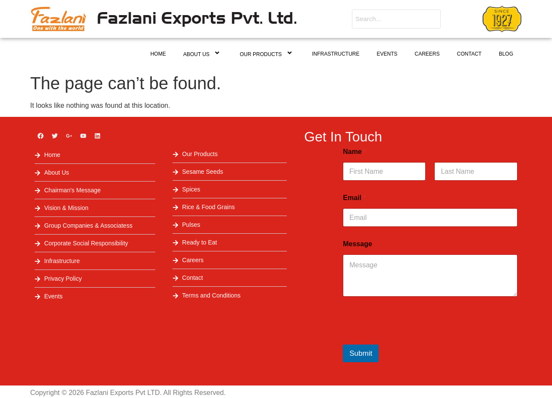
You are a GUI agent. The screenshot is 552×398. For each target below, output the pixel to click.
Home (158, 54)
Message (357, 244)
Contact (469, 54)
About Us (203, 54)
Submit (360, 353)
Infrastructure (336, 54)
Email (354, 197)
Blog (506, 54)
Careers (427, 54)
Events (387, 54)
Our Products (267, 54)
